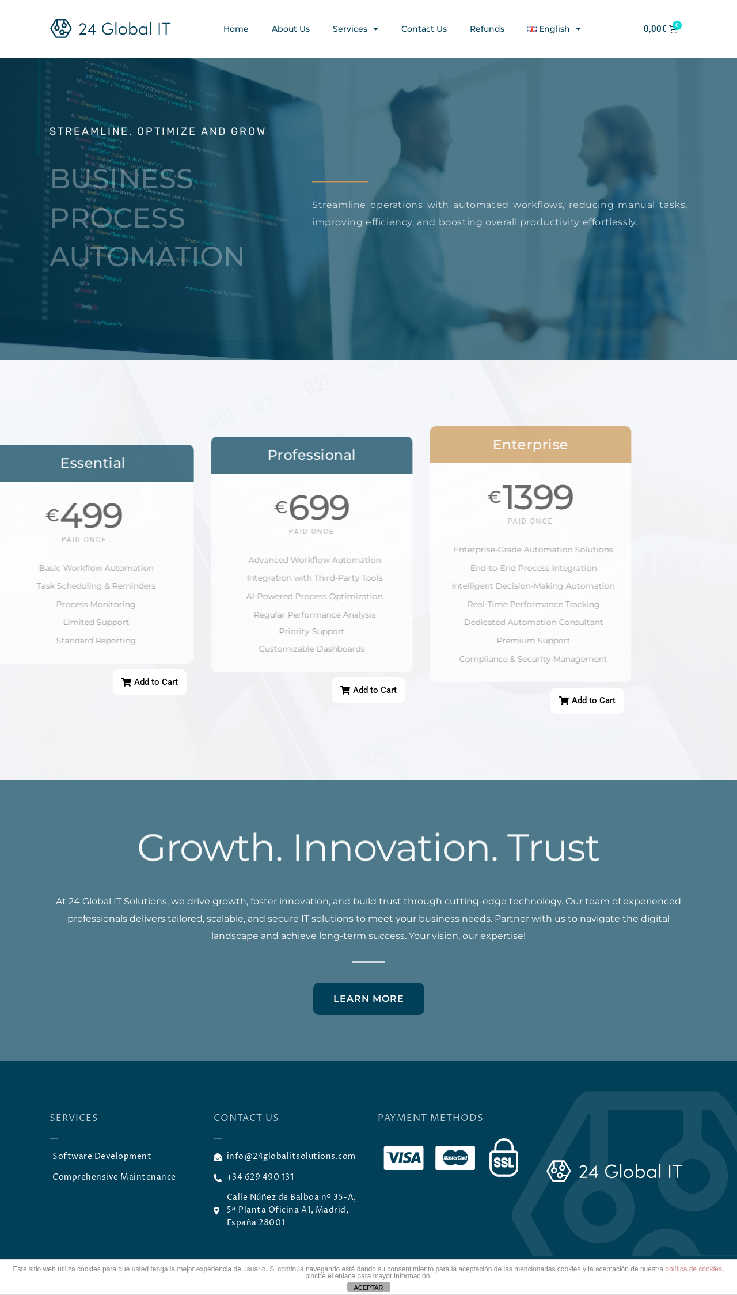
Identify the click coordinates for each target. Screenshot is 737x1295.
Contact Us (424, 29)
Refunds (487, 29)
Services (355, 29)
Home (236, 29)
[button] (150, 682)
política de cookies (693, 1269)
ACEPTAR (368, 1287)
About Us (291, 29)
